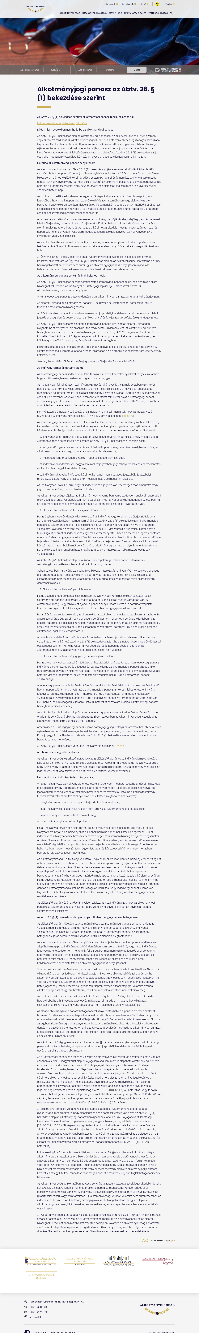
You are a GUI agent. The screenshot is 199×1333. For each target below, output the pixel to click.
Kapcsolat (112, 4)
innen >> (127, 415)
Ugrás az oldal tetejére (160, 1241)
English (170, 4)
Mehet (137, 70)
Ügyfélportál (129, 4)
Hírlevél (144, 4)
